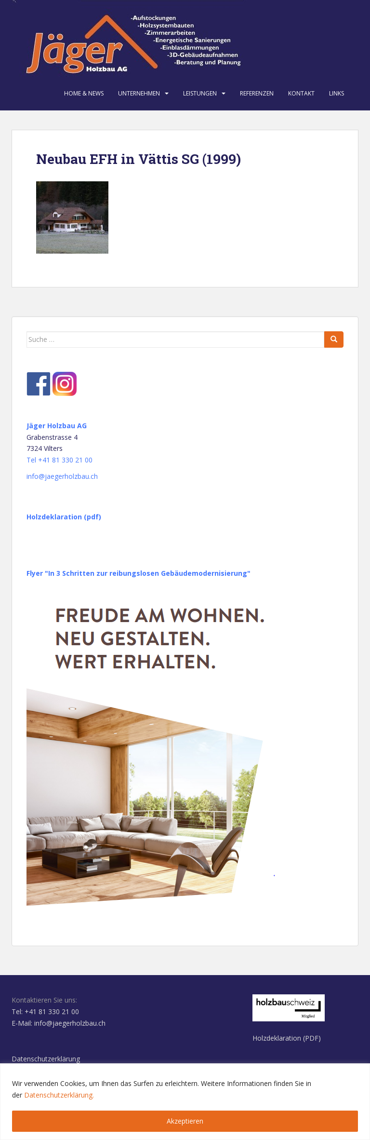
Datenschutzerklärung (46, 1058)
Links (336, 93)
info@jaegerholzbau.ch (62, 476)
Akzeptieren (185, 1121)
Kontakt (301, 93)
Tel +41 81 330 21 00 (59, 459)
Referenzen (257, 93)
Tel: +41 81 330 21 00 (45, 1011)
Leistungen (200, 93)
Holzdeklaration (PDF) (286, 1038)
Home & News (84, 93)
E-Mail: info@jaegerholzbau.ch (59, 1023)
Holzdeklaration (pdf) (63, 516)
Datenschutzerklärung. (59, 1094)
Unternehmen (139, 93)
